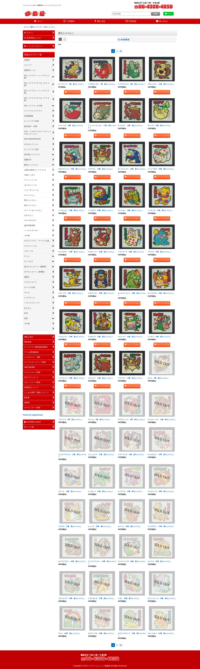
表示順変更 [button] (123, 40)
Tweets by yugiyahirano (33, 415)
